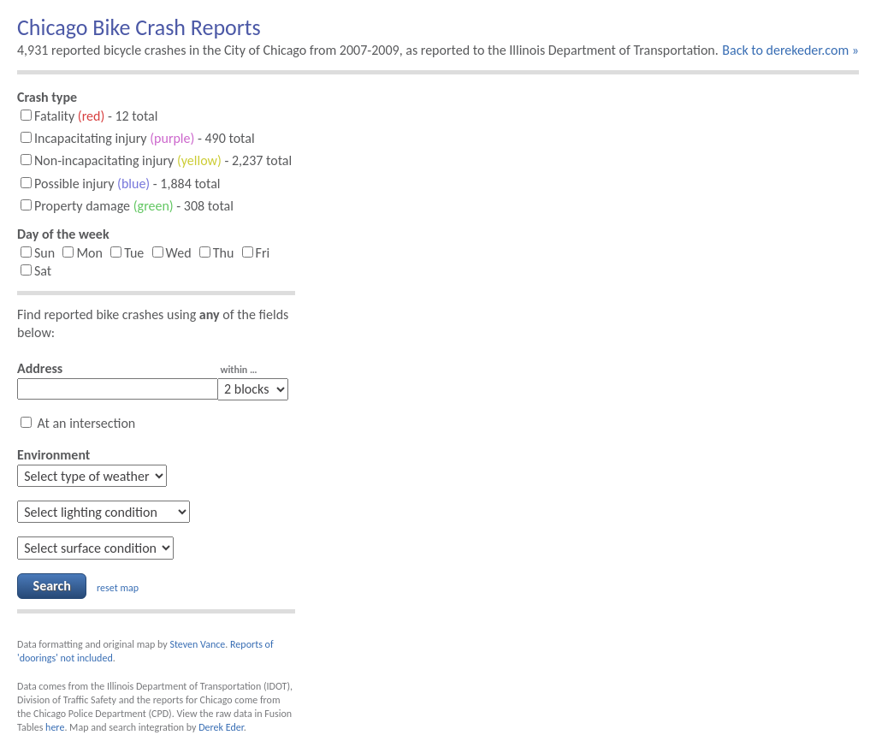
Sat (36, 271)
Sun (38, 253)
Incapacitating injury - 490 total (138, 138)
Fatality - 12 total (89, 116)
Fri (256, 253)
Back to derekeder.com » (790, 50)
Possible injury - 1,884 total (121, 183)
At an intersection (78, 423)
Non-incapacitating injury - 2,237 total (156, 160)
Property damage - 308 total (127, 206)
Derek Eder (220, 727)
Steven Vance (197, 644)
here (54, 727)
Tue (127, 253)
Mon (82, 253)
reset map (118, 587)
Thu (216, 253)
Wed (172, 253)
